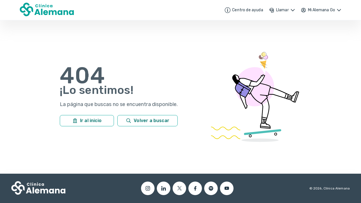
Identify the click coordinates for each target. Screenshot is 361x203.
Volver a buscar (147, 120)
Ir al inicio (87, 120)
